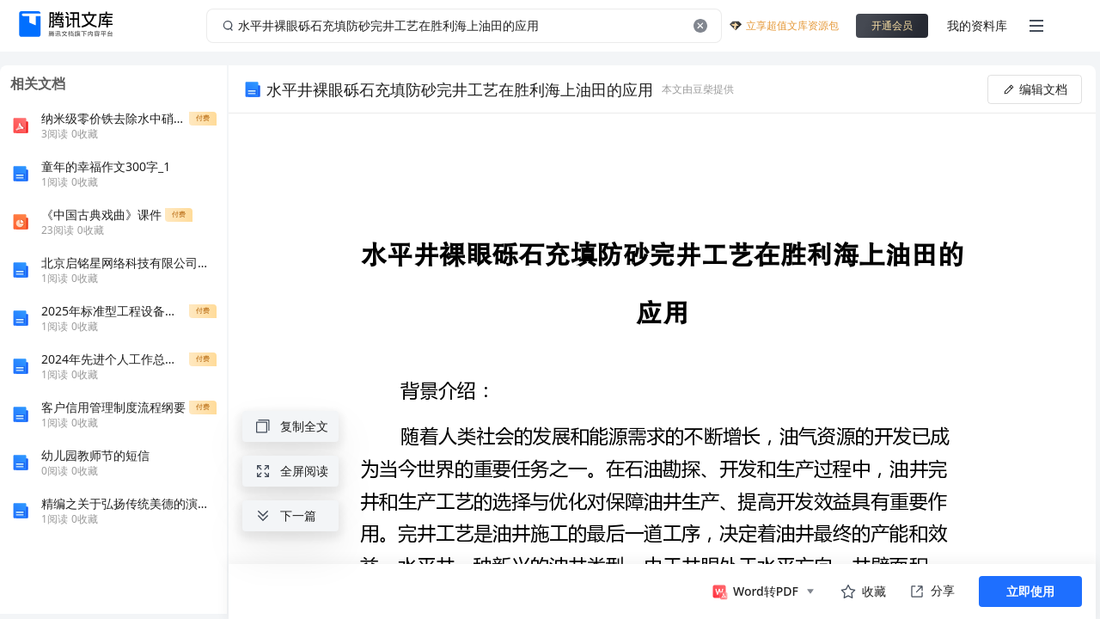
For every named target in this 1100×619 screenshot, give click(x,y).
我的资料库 (977, 25)
